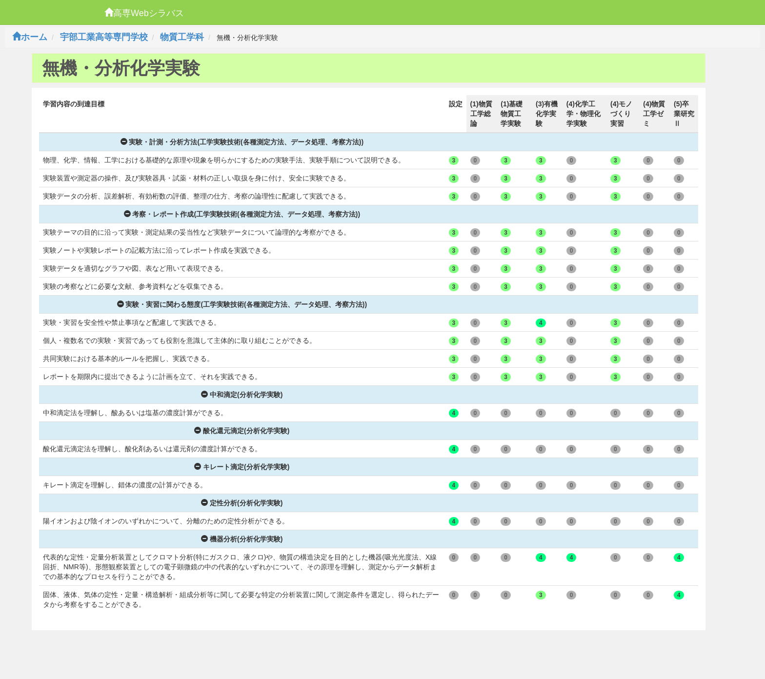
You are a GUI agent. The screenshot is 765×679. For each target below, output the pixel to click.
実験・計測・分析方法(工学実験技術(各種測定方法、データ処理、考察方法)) (242, 142)
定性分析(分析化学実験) (241, 503)
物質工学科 (182, 37)
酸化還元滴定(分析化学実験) (241, 431)
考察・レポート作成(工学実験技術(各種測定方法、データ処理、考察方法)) (242, 214)
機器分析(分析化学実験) (241, 539)
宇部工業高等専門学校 (104, 37)
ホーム (29, 37)
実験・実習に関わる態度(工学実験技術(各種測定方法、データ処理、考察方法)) (242, 304)
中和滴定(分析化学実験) (241, 395)
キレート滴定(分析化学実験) (241, 467)
